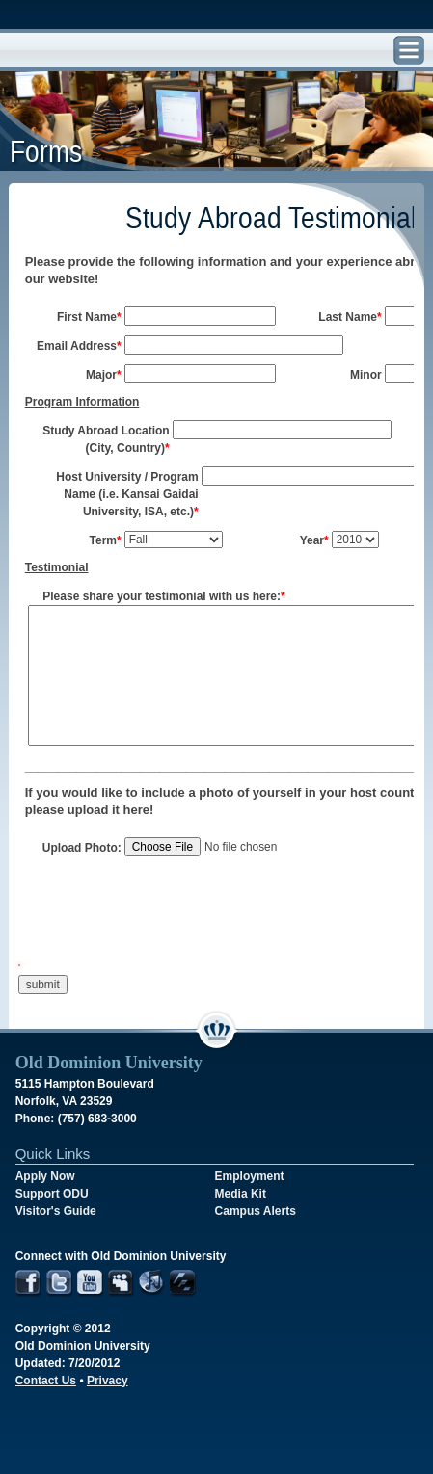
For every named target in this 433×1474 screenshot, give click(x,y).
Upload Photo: (82, 848)
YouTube (90, 1284)
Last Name (349, 317)
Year (314, 540)
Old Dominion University (76, 50)
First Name (89, 317)
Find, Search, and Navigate (408, 51)
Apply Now (45, 1176)
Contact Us (45, 1380)
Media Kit (240, 1193)
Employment (249, 1176)
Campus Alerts (255, 1211)
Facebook (28, 1284)
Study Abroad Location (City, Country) (106, 439)
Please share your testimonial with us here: (163, 596)
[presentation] (162, 923)
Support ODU (52, 1193)
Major (104, 375)
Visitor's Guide (55, 1211)
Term (106, 540)
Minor (366, 375)
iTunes (152, 1284)
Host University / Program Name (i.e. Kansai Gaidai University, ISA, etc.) (127, 494)
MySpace (121, 1284)
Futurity (183, 1284)
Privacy (107, 1380)
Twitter (59, 1284)
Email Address (79, 346)
